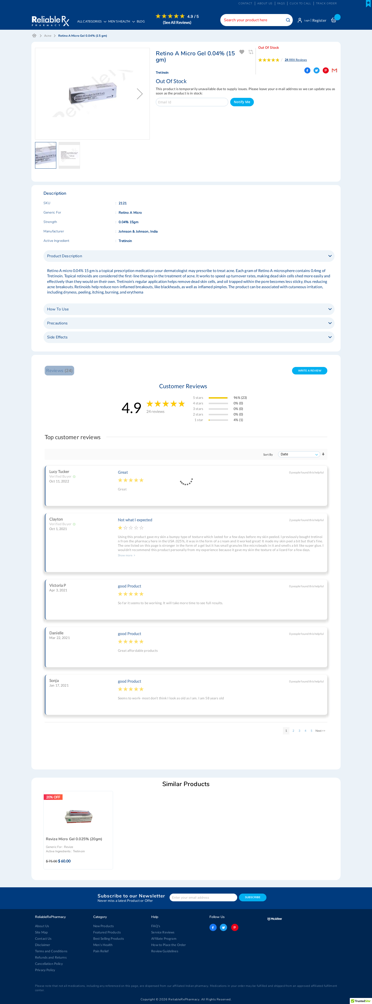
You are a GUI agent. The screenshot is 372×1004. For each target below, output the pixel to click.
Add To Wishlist (242, 53)
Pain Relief (100, 951)
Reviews (59, 371)
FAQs (281, 3)
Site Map (41, 932)
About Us (41, 926)
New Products (103, 926)
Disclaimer (42, 945)
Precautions (57, 324)
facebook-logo (213, 927)
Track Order (326, 3)
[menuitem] (122, 23)
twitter (223, 927)
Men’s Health (102, 945)
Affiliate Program (163, 938)
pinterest (233, 927)
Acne (47, 36)
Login (305, 20)
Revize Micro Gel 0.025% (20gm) (74, 840)
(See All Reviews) (179, 22)
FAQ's (155, 926)
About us (264, 3)
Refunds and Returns (50, 957)
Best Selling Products (108, 938)
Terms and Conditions (50, 951)
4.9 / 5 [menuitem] (195, 16)
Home (34, 36)
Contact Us (43, 938)
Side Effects (57, 338)
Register (319, 20)
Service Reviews (162, 932)
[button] (140, 94)
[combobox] (252, 20)
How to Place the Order (168, 945)
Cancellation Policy (48, 964)
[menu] (138, 23)
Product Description (64, 257)
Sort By (268, 455)
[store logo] (50, 19)
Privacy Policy (45, 970)
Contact (245, 3)
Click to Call (300, 3)
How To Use (58, 310)
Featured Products (106, 932)
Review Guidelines (164, 951)
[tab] (189, 257)
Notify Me (242, 102)
